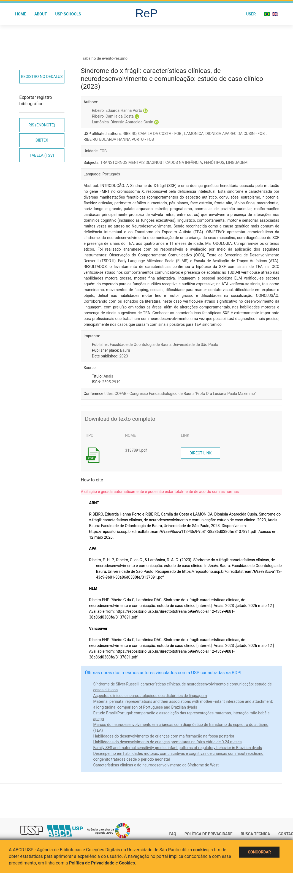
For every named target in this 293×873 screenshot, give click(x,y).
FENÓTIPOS (214, 162)
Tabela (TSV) (41, 155)
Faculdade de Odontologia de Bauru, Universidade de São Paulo (164, 344)
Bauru (125, 350)
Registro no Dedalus (42, 76)
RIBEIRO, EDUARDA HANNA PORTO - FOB (119, 139)
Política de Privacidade (208, 834)
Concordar (259, 852)
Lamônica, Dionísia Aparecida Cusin (122, 122)
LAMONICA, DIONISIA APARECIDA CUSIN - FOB (225, 133)
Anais (108, 376)
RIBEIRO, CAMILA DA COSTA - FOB (152, 133)
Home (20, 14)
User (251, 14)
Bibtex (42, 140)
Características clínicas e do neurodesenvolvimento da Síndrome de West (156, 765)
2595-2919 (111, 382)
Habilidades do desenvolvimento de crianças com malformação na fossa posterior (164, 736)
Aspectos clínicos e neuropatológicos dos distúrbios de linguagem (150, 695)
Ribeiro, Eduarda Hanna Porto (117, 110)
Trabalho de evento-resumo (104, 58)
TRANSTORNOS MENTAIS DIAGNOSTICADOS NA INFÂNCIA (151, 162)
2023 (123, 356)
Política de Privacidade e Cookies (102, 863)
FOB (103, 151)
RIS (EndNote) (41, 125)
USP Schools (68, 14)
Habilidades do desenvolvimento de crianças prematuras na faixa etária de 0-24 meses (167, 742)
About (40, 14)
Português (111, 174)
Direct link (200, 453)
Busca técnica (255, 834)
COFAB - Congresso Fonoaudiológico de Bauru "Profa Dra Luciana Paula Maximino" (185, 393)
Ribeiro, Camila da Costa (113, 116)
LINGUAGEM (237, 162)
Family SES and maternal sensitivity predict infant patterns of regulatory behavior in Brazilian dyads (177, 747)
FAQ (172, 834)
